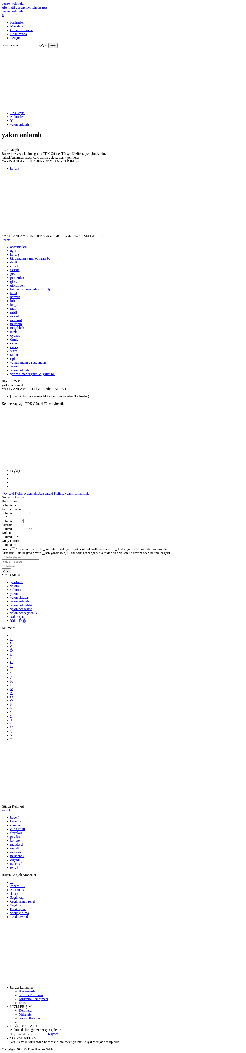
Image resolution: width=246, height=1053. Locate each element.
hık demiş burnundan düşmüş (30, 289)
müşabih (16, 324)
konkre (15, 840)
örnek (14, 339)
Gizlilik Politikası (31, 995)
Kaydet (53, 1034)
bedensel (16, 821)
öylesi (14, 343)
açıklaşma (18, 909)
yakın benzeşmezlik (23, 613)
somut (6, 810)
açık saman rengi (22, 901)
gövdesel (16, 837)
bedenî (14, 817)
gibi (13, 274)
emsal (14, 266)
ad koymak (19, 917)
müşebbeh (17, 328)
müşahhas (17, 856)
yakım (14, 586)
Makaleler (17, 26)
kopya (14, 304)
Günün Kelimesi (21, 30)
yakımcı (15, 590)
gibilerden (17, 278)
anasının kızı (19, 247)
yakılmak (16, 582)
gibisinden (17, 285)
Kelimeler (17, 22)
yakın (14, 366)
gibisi (14, 281)
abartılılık (17, 886)
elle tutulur (17, 829)
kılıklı (14, 301)
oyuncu (15, 335)
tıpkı (13, 358)
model (14, 316)
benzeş (15, 254)
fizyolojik (16, 833)
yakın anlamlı (19, 124)
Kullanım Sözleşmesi (33, 999)
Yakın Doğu (18, 620)
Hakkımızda (18, 34)
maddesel (16, 844)
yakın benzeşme (21, 609)
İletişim (15, 38)
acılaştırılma (19, 913)
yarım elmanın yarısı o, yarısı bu (32, 374)
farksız (15, 270)
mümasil (16, 320)
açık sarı (16, 905)
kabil (13, 293)
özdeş (14, 347)
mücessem (17, 852)
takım (14, 355)
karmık (15, 297)
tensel (14, 867)
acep (14, 893)
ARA (53, 45)
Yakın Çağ (17, 617)
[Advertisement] (123, 78)
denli (13, 262)
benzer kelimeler (24, 5)
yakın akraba (19, 597)
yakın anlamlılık (21, 605)
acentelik (17, 890)
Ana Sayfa (17, 113)
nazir (13, 331)
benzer (14, 168)
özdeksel (16, 864)
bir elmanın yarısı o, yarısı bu (30, 258)
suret (13, 351)
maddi (14, 848)
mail (13, 308)
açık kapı (17, 897)
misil (13, 312)
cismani (15, 825)
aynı (13, 251)
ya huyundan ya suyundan (28, 362)
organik (15, 860)
